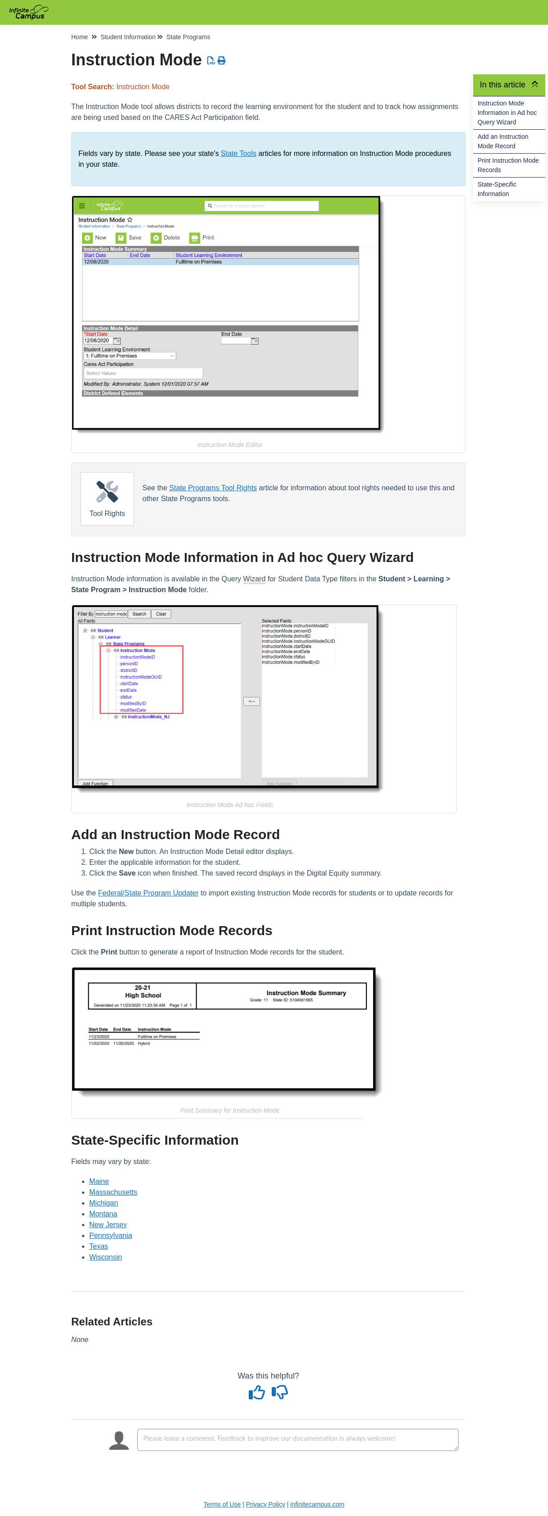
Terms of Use (222, 1504)
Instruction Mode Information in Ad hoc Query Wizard (507, 113)
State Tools (238, 153)
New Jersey (108, 1224)
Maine (99, 1181)
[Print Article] (222, 60)
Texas (98, 1246)
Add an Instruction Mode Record (503, 141)
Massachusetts (113, 1192)
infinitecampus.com (317, 1504)
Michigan (103, 1203)
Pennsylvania (110, 1235)
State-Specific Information (497, 189)
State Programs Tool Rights (213, 488)
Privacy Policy (265, 1504)
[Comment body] (298, 1440)
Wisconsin (105, 1257)
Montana (103, 1214)
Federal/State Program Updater (148, 893)
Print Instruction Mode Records (508, 165)
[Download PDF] (211, 60)
